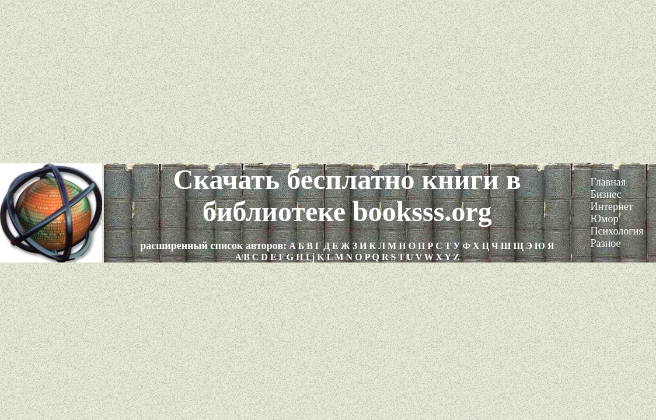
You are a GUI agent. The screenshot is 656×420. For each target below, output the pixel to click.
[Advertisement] (328, 81)
